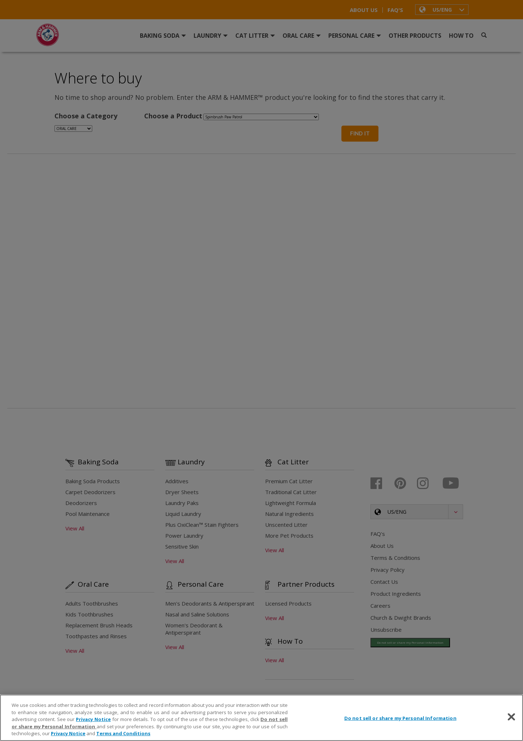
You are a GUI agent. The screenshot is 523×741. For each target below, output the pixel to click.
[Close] (511, 717)
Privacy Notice (93, 719)
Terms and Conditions (123, 733)
